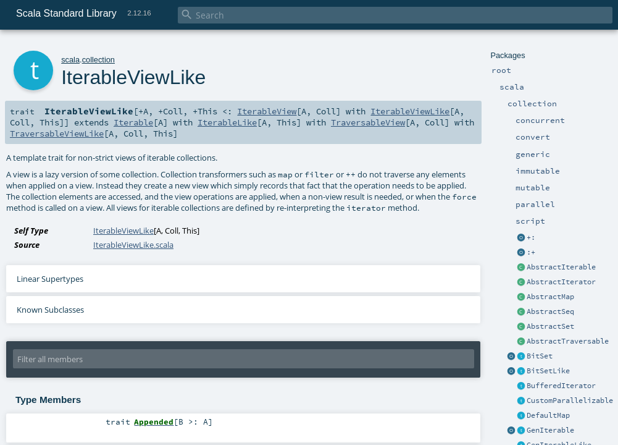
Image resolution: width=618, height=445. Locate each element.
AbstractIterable (561, 267)
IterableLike (227, 122)
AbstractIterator (561, 282)
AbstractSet (550, 326)
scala (70, 59)
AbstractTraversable (568, 341)
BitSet (540, 356)
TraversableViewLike (57, 133)
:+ (531, 252)
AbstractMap (550, 296)
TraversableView (368, 122)
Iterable (133, 122)
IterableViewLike (409, 111)
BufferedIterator (561, 385)
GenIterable (550, 430)
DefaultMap (548, 415)
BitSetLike (548, 371)
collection (98, 59)
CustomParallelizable (570, 400)
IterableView (266, 111)
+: (531, 237)
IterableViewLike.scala (133, 244)
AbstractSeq (550, 311)
